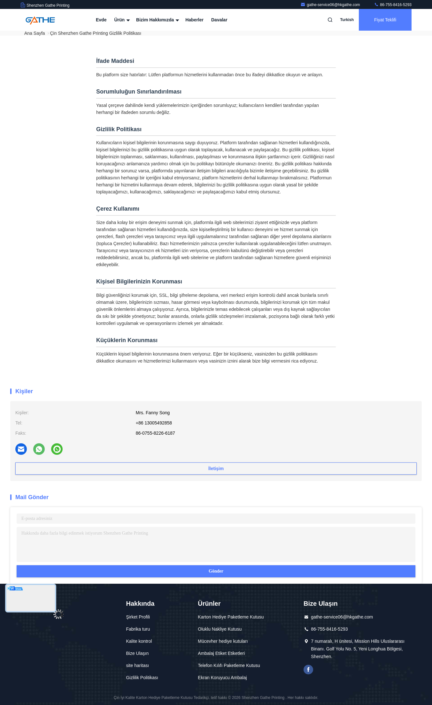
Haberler (194, 19)
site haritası (137, 665)
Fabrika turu (138, 629)
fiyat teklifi (385, 19)
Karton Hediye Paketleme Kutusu (231, 616)
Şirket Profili (138, 616)
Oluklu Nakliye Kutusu (220, 629)
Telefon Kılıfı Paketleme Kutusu (229, 665)
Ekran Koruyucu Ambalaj (222, 677)
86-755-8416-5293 (393, 5)
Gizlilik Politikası (142, 677)
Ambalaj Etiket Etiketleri (221, 653)
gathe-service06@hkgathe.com (330, 5)
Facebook (308, 669)
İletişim (216, 468)
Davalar (219, 19)
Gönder (216, 571)
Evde (101, 19)
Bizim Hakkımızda (157, 19)
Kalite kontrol (139, 641)
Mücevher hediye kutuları (223, 641)
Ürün (121, 19)
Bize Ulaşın (137, 653)
